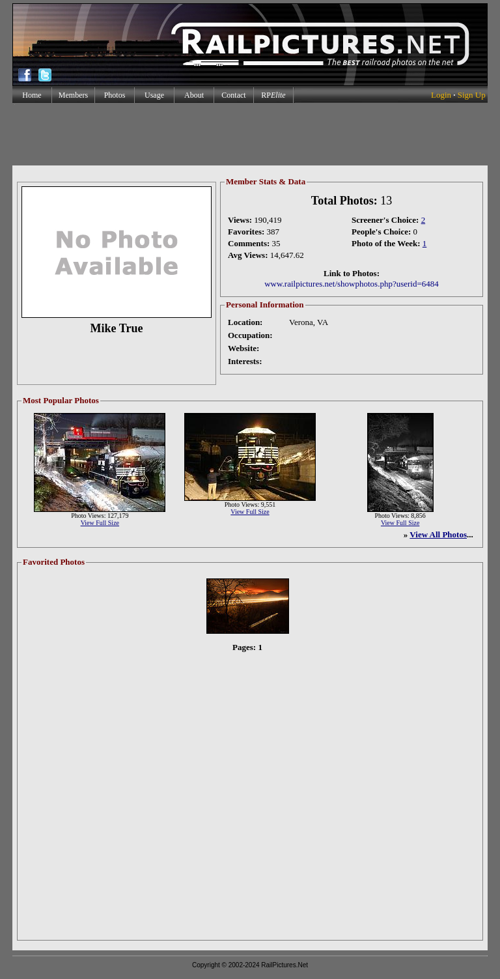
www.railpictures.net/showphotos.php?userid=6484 (351, 284)
